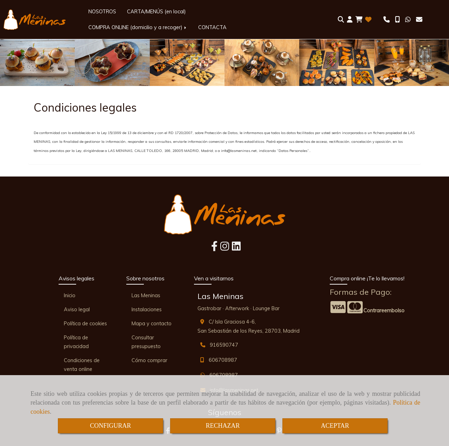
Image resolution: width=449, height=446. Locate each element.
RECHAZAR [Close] (223, 425)
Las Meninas (146, 295)
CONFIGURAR (110, 425)
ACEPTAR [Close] (335, 425)
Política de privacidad (76, 342)
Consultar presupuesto (146, 342)
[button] (350, 20)
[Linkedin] (236, 248)
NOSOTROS (102, 11)
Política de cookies (85, 323)
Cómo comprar (149, 360)
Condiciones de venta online (82, 364)
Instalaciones (147, 309)
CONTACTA (212, 27)
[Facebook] (214, 248)
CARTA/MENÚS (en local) (156, 11)
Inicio (69, 295)
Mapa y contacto (152, 323)
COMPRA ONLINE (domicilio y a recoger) (137, 27)
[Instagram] (224, 248)
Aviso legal (77, 309)
